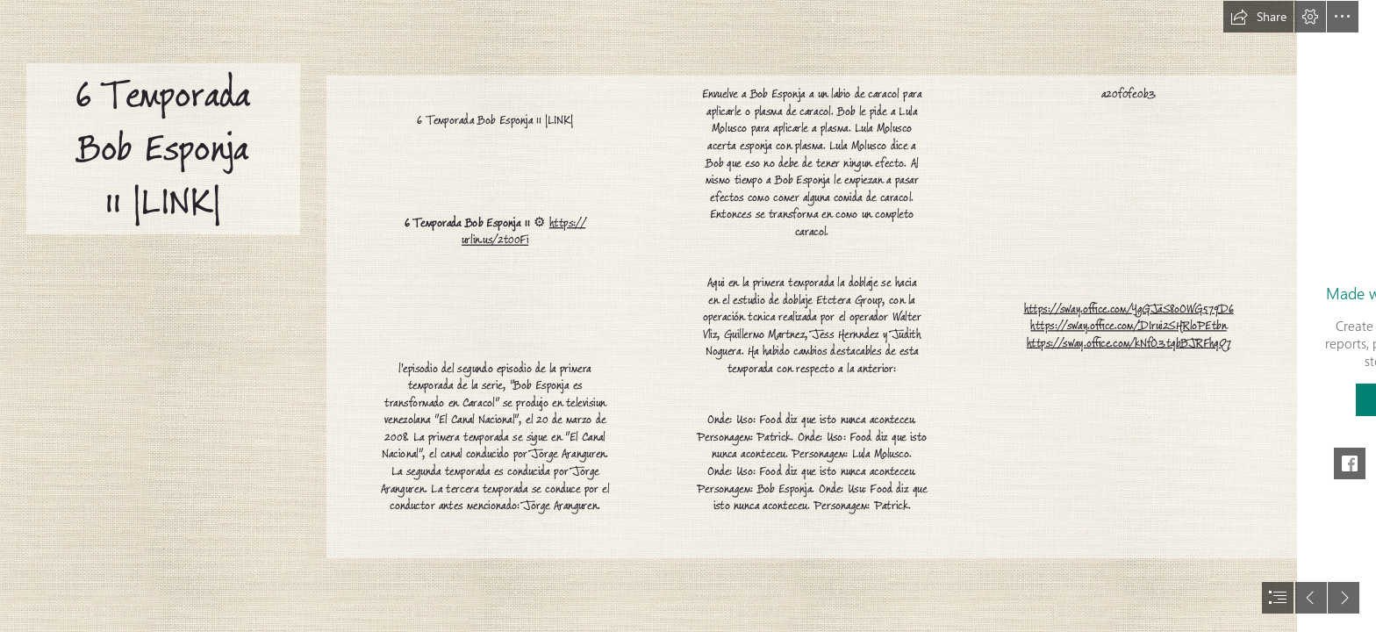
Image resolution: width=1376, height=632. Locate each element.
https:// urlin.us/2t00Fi (523, 231)
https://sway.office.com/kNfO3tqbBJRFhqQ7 (1128, 343)
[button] (1258, 16)
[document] (688, 316)
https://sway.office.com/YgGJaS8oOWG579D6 (1128, 308)
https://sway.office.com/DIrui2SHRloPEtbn (1128, 326)
